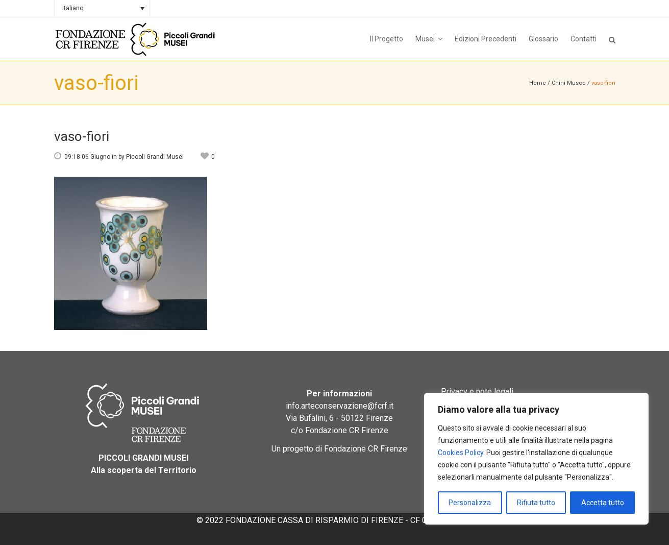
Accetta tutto (602, 503)
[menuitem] (102, 8)
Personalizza (470, 503)
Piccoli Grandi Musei (155, 156)
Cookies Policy (460, 452)
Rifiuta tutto (536, 503)
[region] (536, 459)
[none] (102, 8)
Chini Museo (569, 83)
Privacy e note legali (477, 391)
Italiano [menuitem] (72, 8)
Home (537, 83)
